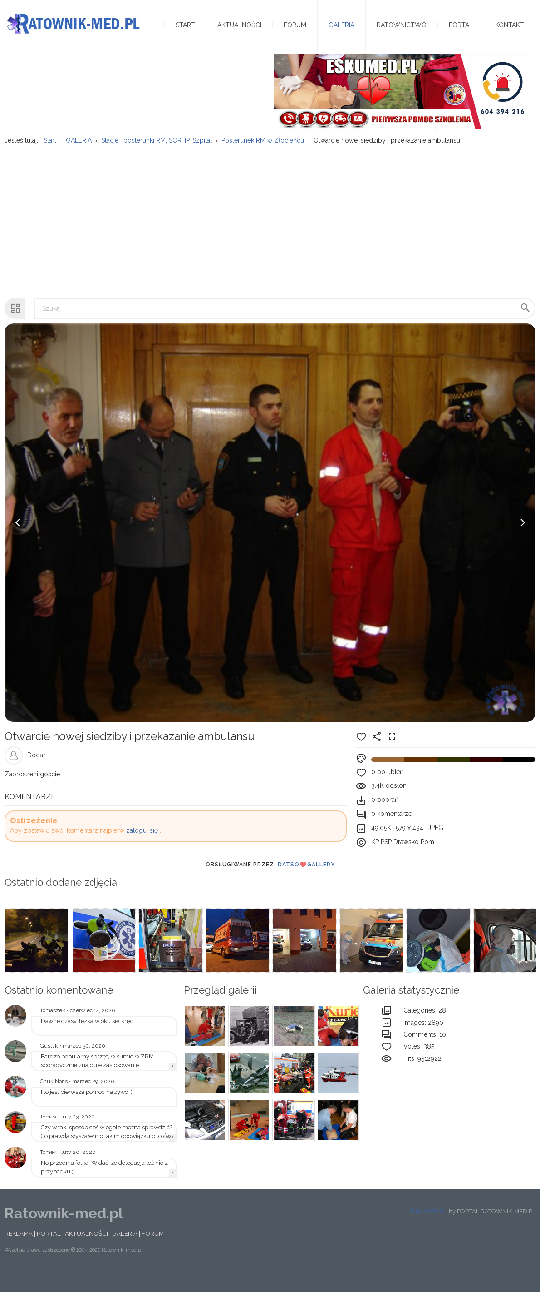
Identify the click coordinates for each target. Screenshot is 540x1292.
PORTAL (49, 1250)
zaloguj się (142, 848)
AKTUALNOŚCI (86, 1250)
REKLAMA (19, 1250)
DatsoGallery (306, 881)
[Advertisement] (270, 234)
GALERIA (124, 1250)
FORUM (153, 1250)
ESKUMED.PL (429, 1228)
